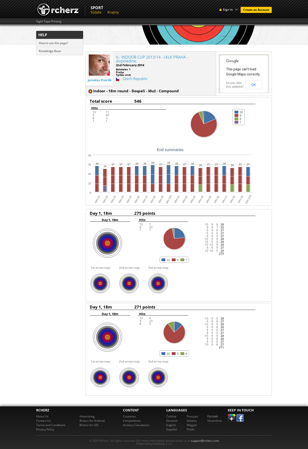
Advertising (87, 416)
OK (253, 85)
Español (171, 429)
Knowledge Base (50, 51)
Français (192, 416)
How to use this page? (53, 43)
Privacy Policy (45, 429)
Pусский (212, 416)
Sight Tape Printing (48, 21)
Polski (190, 429)
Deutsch (171, 421)
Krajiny (113, 12)
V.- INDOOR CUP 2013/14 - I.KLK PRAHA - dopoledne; (152, 59)
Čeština (171, 416)
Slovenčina (214, 421)
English (171, 425)
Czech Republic (135, 78)
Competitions (132, 421)
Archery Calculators (136, 425)
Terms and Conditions (51, 425)
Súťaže (96, 12)
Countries (129, 416)
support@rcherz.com (205, 441)
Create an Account (256, 10)
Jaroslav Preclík (100, 80)
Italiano (192, 421)
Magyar (192, 425)
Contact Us (43, 421)
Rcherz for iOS (89, 425)
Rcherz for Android (92, 421)
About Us (42, 416)
